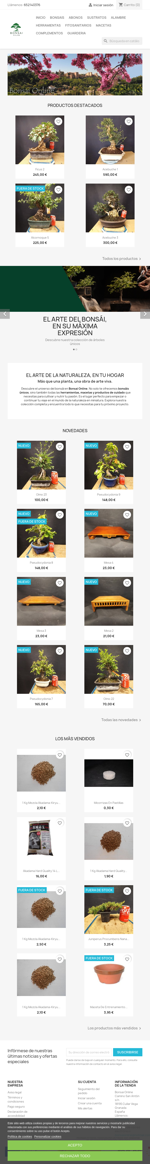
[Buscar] (122, 41)
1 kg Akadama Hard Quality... (108, 871)
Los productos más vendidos (115, 1028)
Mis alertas (85, 1108)
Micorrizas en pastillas (108, 803)
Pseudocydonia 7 (41, 699)
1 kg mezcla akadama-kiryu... (41, 803)
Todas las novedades (121, 720)
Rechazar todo (75, 1156)
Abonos (76, 17)
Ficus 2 (39, 169)
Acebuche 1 (110, 169)
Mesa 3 (41, 631)
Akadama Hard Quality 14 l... (41, 871)
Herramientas (48, 25)
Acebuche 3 (110, 237)
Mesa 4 (108, 562)
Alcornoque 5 (40, 237)
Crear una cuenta (90, 1103)
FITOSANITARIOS (78, 25)
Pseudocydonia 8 (41, 562)
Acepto (75, 1145)
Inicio (41, 17)
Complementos (49, 33)
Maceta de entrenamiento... (109, 1007)
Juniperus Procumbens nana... (108, 939)
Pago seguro (16, 1106)
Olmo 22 (109, 699)
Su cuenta (87, 1082)
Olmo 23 (41, 494)
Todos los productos (122, 259)
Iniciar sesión (86, 1098)
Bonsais (57, 17)
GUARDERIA (76, 33)
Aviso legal (14, 1092)
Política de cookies (20, 1136)
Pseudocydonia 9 (108, 494)
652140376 (32, 5)
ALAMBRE (118, 17)
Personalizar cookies (47, 1136)
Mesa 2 (108, 631)
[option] (75, 310)
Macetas (103, 25)
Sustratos (96, 17)
